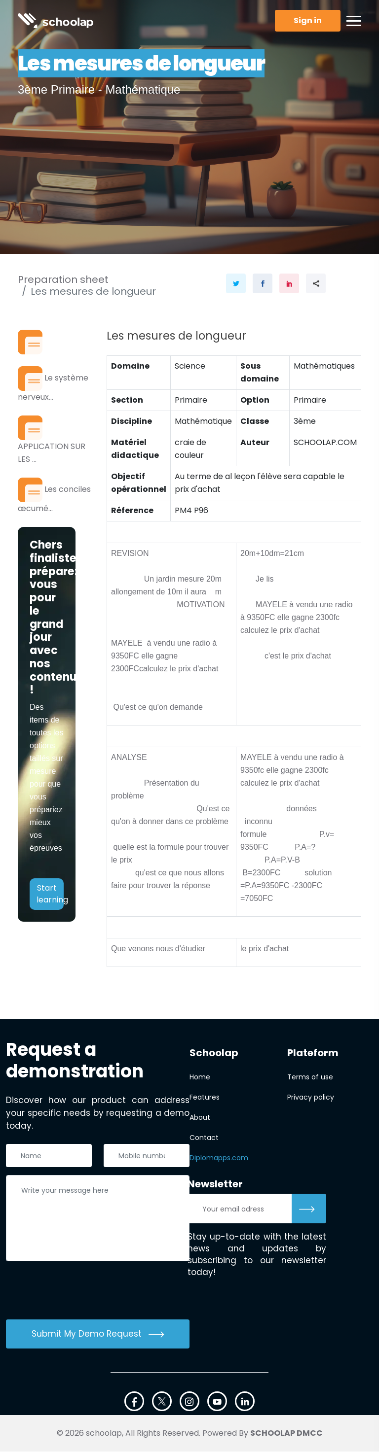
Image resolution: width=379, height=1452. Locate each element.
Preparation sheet (63, 279)
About (200, 1118)
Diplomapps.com (219, 1158)
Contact (204, 1138)
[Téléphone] (147, 1155)
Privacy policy (310, 1098)
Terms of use (310, 1077)
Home (200, 1077)
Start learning (50, 896)
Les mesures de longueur (93, 291)
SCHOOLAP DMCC (286, 1433)
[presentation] (81, 1292)
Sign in (308, 20)
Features (205, 1098)
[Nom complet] (49, 1155)
